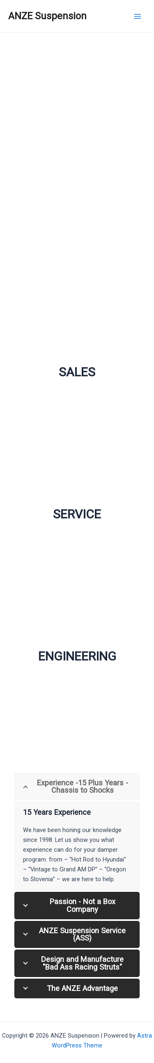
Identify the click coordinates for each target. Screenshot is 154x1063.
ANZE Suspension (47, 16)
